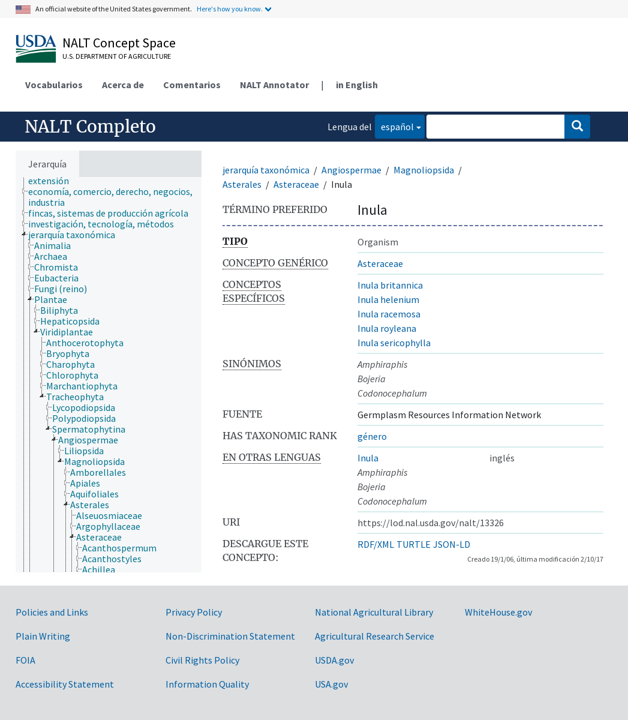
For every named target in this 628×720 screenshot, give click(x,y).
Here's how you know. (230, 8)
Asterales (242, 184)
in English (357, 85)
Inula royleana (386, 328)
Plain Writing (43, 636)
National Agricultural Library (374, 612)
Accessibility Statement (65, 684)
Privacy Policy (194, 612)
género (372, 436)
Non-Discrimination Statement (230, 636)
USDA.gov (334, 660)
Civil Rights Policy (202, 660)
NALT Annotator (274, 85)
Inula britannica (390, 285)
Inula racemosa (388, 314)
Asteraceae (296, 184)
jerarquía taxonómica (266, 170)
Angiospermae (351, 170)
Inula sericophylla (394, 343)
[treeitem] (120, 197)
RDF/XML (375, 544)
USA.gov (331, 684)
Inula (367, 458)
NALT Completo (90, 126)
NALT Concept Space (119, 42)
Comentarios (192, 85)
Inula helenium (388, 299)
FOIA (25, 660)
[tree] (109, 374)
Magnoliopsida (423, 170)
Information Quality (207, 684)
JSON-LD (451, 544)
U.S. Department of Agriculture (116, 56)
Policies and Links (52, 612)
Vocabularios (54, 85)
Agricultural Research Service (374, 636)
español (394, 126)
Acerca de (123, 85)
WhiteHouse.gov (498, 612)
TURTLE (413, 544)
